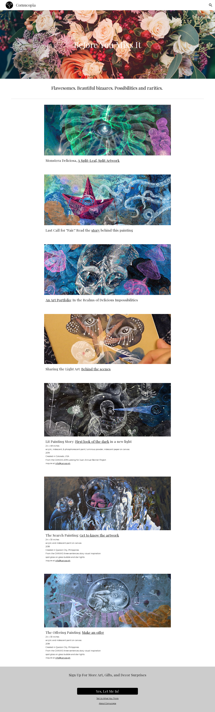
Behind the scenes (96, 369)
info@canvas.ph (62, 463)
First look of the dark (92, 441)
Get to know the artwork (99, 535)
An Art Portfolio (58, 300)
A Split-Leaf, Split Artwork (99, 160)
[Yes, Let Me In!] (107, 691)
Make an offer (93, 632)
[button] (210, 5)
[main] (107, 44)
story (95, 230)
